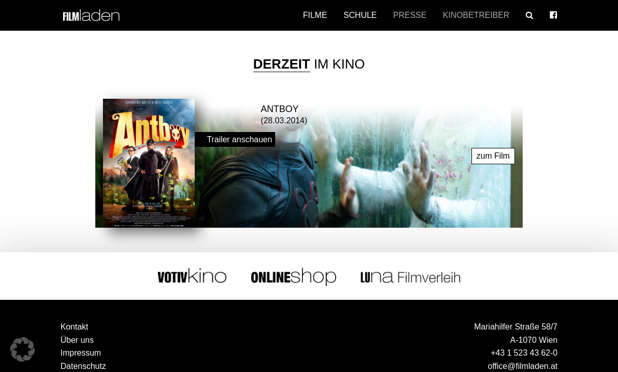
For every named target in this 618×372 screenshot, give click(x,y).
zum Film (493, 155)
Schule (360, 15)
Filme (315, 15)
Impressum (80, 352)
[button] (22, 349)
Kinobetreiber (476, 15)
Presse (409, 15)
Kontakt (74, 326)
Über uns (77, 340)
